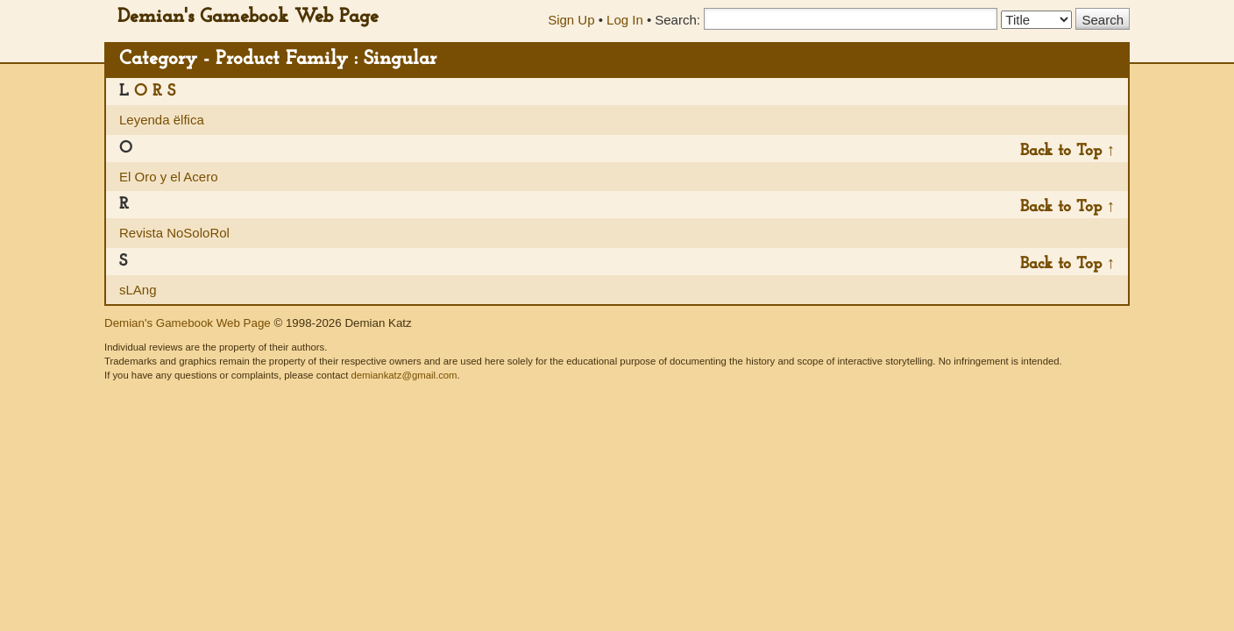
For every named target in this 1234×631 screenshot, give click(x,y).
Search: (677, 19)
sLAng (138, 289)
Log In (624, 19)
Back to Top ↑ (1067, 151)
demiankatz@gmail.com (404, 375)
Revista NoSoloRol (174, 232)
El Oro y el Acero (168, 176)
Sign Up (571, 19)
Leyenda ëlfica (161, 119)
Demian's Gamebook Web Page (248, 17)
